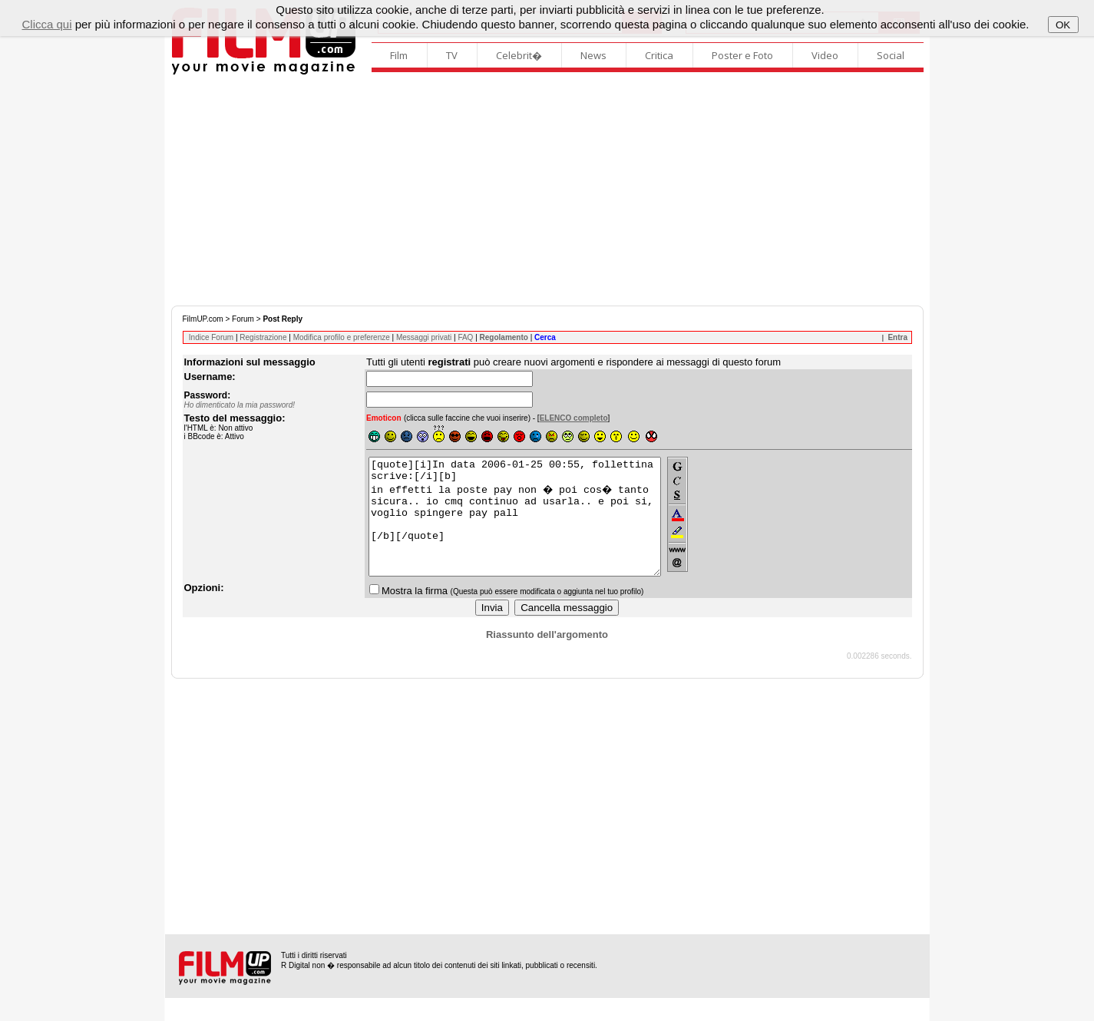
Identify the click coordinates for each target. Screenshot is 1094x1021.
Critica (659, 55)
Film (399, 55)
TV (452, 55)
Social (890, 55)
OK (1063, 25)
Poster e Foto (742, 55)
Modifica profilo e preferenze (341, 337)
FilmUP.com (203, 319)
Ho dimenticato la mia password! (240, 405)
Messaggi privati (423, 337)
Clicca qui (46, 24)
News (593, 55)
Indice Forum (211, 337)
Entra (897, 337)
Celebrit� (519, 55)
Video (824, 55)
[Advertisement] (547, 190)
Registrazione (263, 337)
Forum (243, 319)
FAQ (465, 337)
